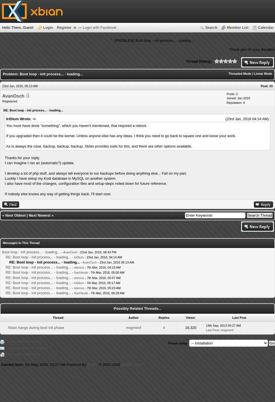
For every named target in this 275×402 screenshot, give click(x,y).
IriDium (79, 257)
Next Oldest (15, 215)
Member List (238, 27)
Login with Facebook (99, 27)
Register (64, 27)
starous (79, 267)
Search (211, 27)
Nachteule (81, 272)
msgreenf (133, 328)
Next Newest (39, 215)
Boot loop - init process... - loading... (31, 252)
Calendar (266, 27)
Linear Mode (263, 73)
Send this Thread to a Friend (26, 348)
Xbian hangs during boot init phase (36, 328)
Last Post (212, 330)
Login (48, 27)
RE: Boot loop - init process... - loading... (38, 257)
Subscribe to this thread (23, 354)
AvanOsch (13, 96)
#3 (271, 86)
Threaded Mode (240, 73)
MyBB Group (131, 365)
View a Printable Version (24, 341)
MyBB (92, 365)
